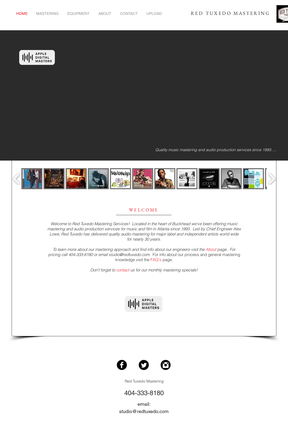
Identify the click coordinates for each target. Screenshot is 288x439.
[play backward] (17, 178)
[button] (31, 178)
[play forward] (272, 178)
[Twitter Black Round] (144, 365)
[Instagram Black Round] (165, 365)
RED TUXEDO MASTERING (230, 13)
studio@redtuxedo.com (129, 254)
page (216, 249)
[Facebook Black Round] (122, 365)
